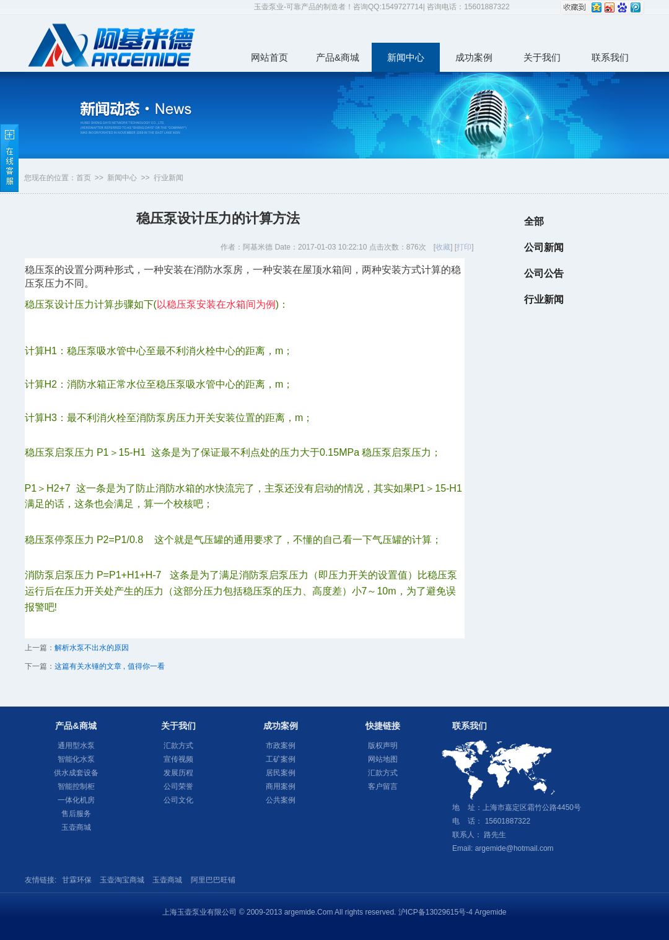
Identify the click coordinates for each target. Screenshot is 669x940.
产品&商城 (337, 57)
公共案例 (280, 800)
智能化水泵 (76, 759)
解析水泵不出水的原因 (92, 647)
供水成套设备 (76, 772)
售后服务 (76, 813)
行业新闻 (168, 177)
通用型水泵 (76, 745)
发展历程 (178, 772)
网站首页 (269, 57)
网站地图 (383, 759)
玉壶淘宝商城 (122, 880)
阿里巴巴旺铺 (213, 880)
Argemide (490, 912)
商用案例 (280, 786)
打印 (464, 247)
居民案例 (280, 772)
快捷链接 (382, 726)
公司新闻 (544, 247)
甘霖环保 (77, 880)
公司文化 (178, 800)
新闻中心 (405, 57)
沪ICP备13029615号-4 (435, 912)
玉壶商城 (76, 827)
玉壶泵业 (111, 44)
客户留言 (383, 786)
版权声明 (383, 745)
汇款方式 (178, 745)
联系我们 (610, 57)
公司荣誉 (178, 786)
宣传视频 (178, 759)
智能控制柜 (76, 786)
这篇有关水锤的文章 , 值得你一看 (110, 666)
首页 (83, 177)
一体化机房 (76, 800)
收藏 (442, 247)
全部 (534, 221)
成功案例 (473, 57)
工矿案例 (280, 759)
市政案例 (280, 745)
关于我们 (542, 57)
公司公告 (544, 273)
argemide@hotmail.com (514, 848)
